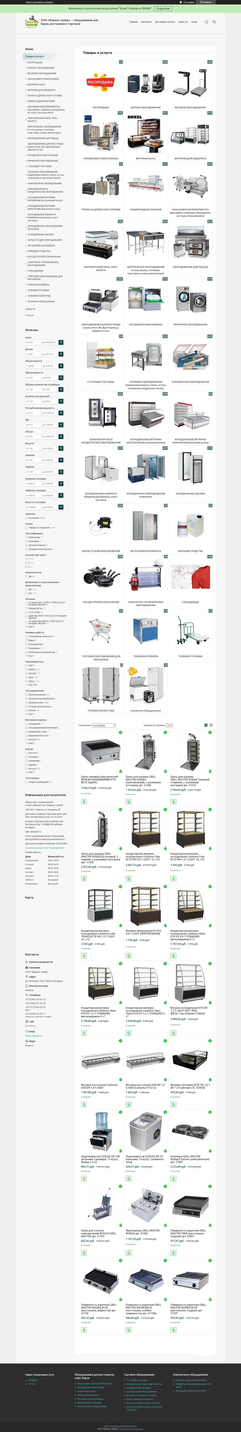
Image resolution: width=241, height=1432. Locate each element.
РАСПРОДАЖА (101, 107)
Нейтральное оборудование (92, 1406)
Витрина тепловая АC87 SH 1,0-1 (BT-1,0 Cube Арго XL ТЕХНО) (190, 1086)
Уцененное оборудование (146, 710)
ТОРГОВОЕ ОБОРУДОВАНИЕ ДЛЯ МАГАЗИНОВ (101, 658)
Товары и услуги (34, 56)
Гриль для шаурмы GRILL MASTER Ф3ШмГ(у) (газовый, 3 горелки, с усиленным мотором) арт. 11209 (100, 858)
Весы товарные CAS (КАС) (140, 1399)
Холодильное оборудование (142, 1391)
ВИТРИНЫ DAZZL (146, 158)
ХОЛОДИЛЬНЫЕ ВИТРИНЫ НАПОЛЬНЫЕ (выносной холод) (190, 441)
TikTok (31, 1384)
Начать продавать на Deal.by (39, 2)
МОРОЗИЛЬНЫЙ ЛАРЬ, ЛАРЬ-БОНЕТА (101, 268)
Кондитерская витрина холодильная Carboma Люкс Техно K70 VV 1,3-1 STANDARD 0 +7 (145, 1012)
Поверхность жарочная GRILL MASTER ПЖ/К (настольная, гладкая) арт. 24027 (188, 1233)
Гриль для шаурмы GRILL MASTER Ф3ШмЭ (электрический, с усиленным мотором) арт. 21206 (143, 781)
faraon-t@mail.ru (33, 1036)
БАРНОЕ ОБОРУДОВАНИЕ (146, 107)
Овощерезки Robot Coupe (90, 1387)
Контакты (146, 22)
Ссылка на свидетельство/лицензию (44, 848)
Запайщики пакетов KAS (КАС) (191, 1391)
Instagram (33, 1380)
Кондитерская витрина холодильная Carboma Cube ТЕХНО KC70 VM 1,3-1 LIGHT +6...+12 (98, 935)
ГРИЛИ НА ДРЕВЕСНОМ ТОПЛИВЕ (100, 209)
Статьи (29, 315)
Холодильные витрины (139, 1388)
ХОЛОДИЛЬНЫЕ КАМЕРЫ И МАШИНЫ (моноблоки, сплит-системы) (101, 496)
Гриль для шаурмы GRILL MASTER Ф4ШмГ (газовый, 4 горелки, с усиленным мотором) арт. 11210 (190, 781)
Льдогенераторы (86, 1391)
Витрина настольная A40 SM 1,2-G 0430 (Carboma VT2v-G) (145, 1086)
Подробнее (163, 8)
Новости (183, 22)
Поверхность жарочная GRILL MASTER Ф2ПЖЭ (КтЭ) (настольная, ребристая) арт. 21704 (99, 1309)
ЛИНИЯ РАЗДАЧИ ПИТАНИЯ (145, 209)
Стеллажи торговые (137, 1380)
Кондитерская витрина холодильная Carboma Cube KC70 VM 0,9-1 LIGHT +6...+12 (143, 856)
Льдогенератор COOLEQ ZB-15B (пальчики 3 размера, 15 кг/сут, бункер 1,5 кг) (100, 1159)
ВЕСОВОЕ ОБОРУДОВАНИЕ (190, 107)
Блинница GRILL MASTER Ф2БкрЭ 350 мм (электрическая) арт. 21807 (190, 1159)
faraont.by (30, 1026)
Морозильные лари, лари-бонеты (144, 1384)
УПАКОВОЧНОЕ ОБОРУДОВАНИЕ (190, 381)
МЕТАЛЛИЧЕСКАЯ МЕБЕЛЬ (145, 551)
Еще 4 (31, 656)
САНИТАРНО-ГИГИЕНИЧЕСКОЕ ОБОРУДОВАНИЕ (145, 604)
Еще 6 (31, 626)
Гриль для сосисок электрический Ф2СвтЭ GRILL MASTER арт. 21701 (98, 1233)
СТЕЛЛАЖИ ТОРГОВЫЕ (100, 381)
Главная (133, 22)
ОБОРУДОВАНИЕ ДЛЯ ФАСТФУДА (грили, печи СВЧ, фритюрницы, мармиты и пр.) (100, 327)
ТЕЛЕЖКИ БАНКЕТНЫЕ (100, 710)
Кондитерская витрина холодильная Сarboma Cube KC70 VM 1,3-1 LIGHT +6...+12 (187, 856)
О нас (194, 22)
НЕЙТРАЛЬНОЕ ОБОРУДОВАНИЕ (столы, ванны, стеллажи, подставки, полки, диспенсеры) (146, 270)
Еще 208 (32, 685)
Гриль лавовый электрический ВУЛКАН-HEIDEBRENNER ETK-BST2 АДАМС (99, 779)
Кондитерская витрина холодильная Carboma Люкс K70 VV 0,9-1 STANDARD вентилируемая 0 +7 (188, 935)
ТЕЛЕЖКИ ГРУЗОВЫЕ (190, 656)
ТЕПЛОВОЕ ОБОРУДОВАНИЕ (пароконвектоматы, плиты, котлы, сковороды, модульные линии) (145, 385)
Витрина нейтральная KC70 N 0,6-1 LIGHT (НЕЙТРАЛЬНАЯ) (143, 932)
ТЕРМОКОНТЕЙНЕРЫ (145, 656)
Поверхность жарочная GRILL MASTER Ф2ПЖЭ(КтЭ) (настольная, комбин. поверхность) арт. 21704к (143, 1309)
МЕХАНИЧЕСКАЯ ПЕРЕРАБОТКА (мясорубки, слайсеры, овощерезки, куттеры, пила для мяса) (190, 212)
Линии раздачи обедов (89, 1402)
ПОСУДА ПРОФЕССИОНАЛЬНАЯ (101, 602)
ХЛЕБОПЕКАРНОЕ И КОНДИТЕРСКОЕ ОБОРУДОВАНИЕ (101, 441)
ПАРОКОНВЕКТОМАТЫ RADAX (101, 158)
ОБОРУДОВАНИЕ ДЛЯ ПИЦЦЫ (190, 267)
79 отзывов (188, 2)
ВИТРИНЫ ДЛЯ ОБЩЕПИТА (190, 158)
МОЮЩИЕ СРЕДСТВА (190, 551)
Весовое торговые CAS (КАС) (142, 1395)
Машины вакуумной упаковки (191, 1380)
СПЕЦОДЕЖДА (190, 602)
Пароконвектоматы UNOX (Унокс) (94, 1383)
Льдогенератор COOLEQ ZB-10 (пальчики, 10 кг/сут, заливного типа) (145, 1159)
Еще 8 (31, 714)
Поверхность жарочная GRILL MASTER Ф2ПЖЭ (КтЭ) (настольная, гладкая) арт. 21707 (188, 1309)
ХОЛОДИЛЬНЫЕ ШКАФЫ (190, 493)
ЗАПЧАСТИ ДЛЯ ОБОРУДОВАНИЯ (101, 551)
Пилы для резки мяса (88, 1395)
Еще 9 (31, 743)
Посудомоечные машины (90, 1399)
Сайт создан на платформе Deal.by (120, 1426)
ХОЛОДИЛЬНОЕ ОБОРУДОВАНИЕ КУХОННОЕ (145, 495)
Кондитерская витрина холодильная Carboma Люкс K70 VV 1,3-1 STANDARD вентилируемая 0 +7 (98, 1012)
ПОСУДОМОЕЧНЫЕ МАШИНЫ (145, 324)
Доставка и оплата (165, 22)
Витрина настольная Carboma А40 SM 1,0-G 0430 (99, 1086)
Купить (84, 801)
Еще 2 (31, 772)
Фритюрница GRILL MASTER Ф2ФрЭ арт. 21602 (143, 1232)
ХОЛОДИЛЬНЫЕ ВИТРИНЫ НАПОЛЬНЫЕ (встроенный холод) (145, 441)
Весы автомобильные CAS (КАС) (143, 1403)
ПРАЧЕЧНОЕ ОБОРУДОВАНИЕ (190, 324)
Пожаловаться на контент (131, 1429)
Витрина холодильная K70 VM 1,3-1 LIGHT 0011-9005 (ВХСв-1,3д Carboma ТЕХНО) (189, 1010)
